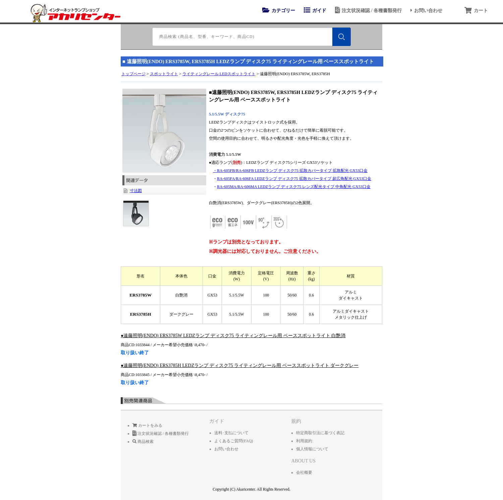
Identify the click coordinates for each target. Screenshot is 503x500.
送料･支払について (231, 432)
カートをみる (147, 425)
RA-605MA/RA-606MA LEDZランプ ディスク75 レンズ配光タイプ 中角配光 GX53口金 (294, 186)
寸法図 (136, 190)
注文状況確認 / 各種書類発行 (367, 10)
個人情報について (312, 449)
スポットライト (164, 74)
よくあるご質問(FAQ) (233, 441)
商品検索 (143, 441)
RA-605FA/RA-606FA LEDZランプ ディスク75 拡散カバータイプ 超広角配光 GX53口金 (294, 178)
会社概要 (304, 472)
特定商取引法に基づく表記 (320, 432)
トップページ (133, 74)
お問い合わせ (425, 10)
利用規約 (304, 441)
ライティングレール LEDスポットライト (219, 74)
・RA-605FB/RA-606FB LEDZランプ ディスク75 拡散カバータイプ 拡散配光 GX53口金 (290, 170)
